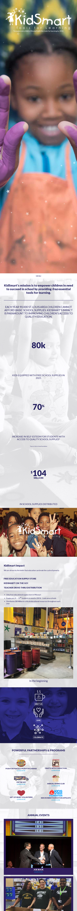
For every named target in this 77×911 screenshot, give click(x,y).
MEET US (38, 704)
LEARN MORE (21, 771)
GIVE (38, 720)
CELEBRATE (38, 737)
